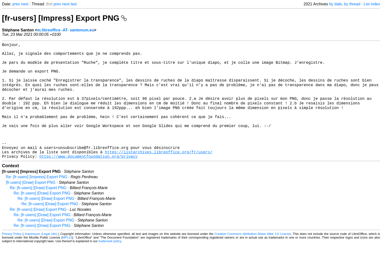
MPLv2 (67, 260)
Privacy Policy (12, 257)
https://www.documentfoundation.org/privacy (88, 179)
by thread (352, 4)
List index (371, 4)
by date (335, 4)
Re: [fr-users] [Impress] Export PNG (36, 200)
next (24, 4)
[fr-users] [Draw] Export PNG (31, 205)
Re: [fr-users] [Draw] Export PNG (38, 211)
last (74, 4)
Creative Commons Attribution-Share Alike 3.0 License (253, 257)
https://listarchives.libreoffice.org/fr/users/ (158, 174)
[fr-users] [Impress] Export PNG (64, 18)
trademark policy (109, 264)
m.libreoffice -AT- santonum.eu (65, 30)
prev (16, 4)
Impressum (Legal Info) (41, 257)
